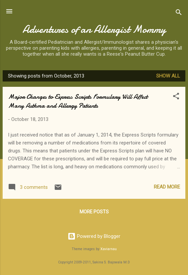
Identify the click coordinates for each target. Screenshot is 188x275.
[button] (176, 97)
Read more (167, 187)
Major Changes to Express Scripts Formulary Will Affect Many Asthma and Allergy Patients (78, 101)
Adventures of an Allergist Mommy (94, 29)
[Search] (179, 13)
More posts (94, 211)
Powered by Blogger (94, 236)
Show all (168, 76)
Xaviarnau (108, 249)
